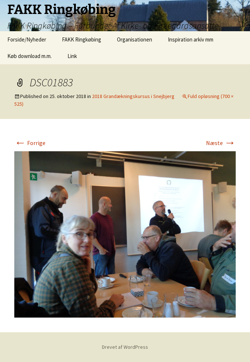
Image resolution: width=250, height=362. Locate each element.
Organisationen (134, 39)
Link (72, 56)
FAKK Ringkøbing (81, 39)
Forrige (29, 142)
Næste (221, 142)
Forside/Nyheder (26, 39)
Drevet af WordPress (125, 347)
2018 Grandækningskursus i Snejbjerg (133, 96)
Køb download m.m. (29, 56)
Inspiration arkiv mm (190, 39)
